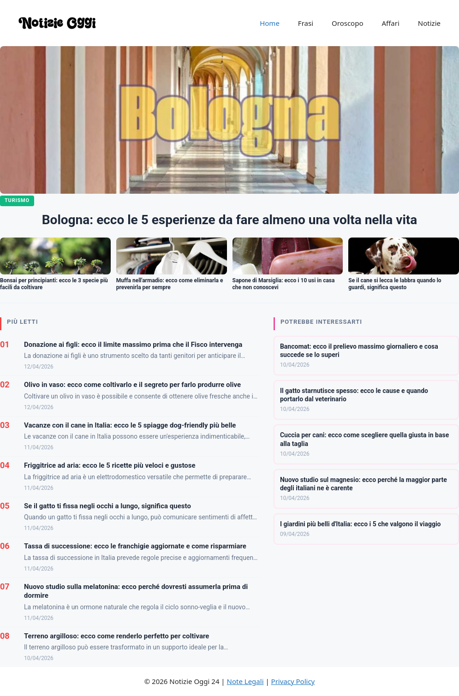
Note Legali (245, 681)
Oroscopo (347, 23)
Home (270, 23)
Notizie (429, 23)
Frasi (305, 23)
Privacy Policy (293, 681)
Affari (390, 23)
